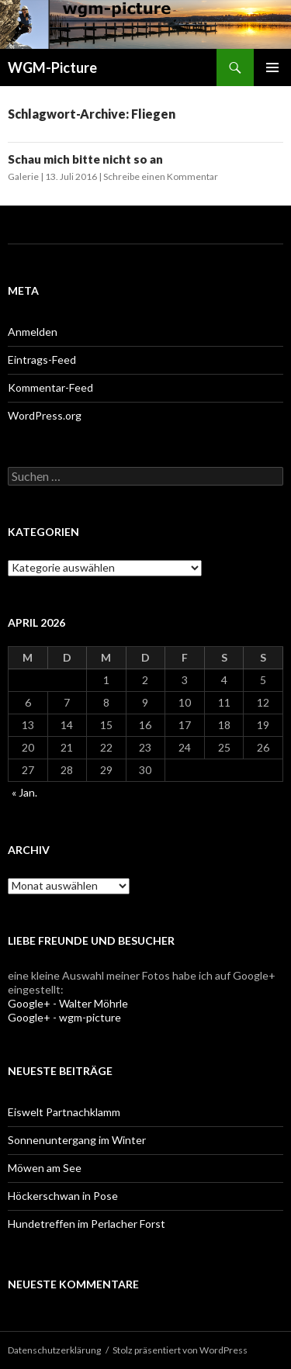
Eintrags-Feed (42, 359)
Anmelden (32, 331)
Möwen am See (44, 1167)
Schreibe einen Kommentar (160, 176)
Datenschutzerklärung (54, 1350)
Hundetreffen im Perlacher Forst (86, 1223)
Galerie (23, 176)
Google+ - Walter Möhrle (68, 1003)
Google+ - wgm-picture (64, 1017)
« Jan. (24, 792)
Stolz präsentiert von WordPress (180, 1350)
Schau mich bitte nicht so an (85, 159)
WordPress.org (44, 415)
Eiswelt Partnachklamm (64, 1111)
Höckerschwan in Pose (63, 1195)
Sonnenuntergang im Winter (77, 1139)
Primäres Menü (272, 67)
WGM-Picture (52, 67)
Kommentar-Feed (50, 387)
